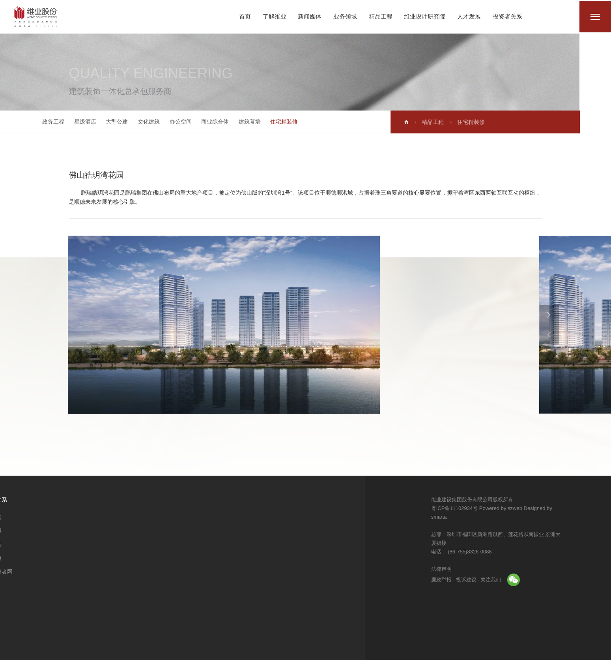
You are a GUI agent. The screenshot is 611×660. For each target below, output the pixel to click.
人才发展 (469, 16)
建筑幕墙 (244, 121)
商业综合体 (210, 121)
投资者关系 (507, 16)
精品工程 (380, 16)
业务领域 (345, 16)
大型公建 (112, 121)
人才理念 (96, 517)
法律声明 (469, 569)
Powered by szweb (528, 508)
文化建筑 (143, 121)
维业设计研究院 (424, 16)
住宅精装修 (279, 121)
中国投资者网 (147, 571)
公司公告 (142, 517)
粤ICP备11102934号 (482, 508)
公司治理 (142, 530)
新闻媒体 (309, 16)
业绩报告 (142, 544)
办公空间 (175, 121)
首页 (245, 16)
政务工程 (48, 121)
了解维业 (274, 16)
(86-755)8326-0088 (497, 552)
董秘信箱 (142, 558)
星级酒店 (80, 121)
